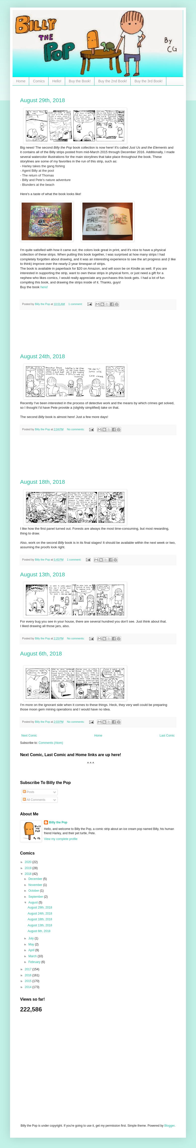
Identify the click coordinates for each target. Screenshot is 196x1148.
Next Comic (29, 735)
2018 (28, 874)
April (31, 950)
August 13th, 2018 (42, 574)
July (31, 938)
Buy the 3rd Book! (148, 81)
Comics (39, 81)
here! (44, 287)
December (35, 879)
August (33, 902)
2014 (28, 987)
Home (20, 81)
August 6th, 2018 (41, 653)
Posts (28, 792)
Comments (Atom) (50, 743)
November (35, 885)
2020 (28, 862)
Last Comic (167, 735)
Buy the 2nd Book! (112, 81)
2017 (28, 969)
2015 (28, 981)
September (36, 896)
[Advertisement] (98, 331)
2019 (28, 868)
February (34, 962)
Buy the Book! (80, 81)
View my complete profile (60, 839)
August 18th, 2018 (42, 482)
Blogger (169, 1125)
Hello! (56, 81)
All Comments (34, 800)
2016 (28, 975)
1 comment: (75, 304)
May (31, 944)
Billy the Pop (58, 822)
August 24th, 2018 (42, 356)
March (33, 956)
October (34, 890)
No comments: (76, 429)
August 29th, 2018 (42, 100)
